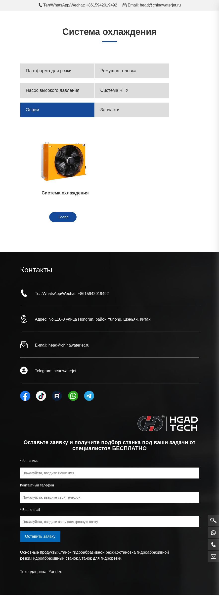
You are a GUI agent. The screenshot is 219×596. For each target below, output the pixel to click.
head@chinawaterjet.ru (160, 5)
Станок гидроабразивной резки (87, 553)
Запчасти (110, 110)
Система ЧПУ (115, 90)
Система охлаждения (62, 193)
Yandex (55, 573)
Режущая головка (119, 70)
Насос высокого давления (53, 90)
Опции (33, 110)
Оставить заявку (40, 537)
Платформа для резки (49, 70)
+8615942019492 (93, 295)
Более (63, 218)
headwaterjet (64, 372)
